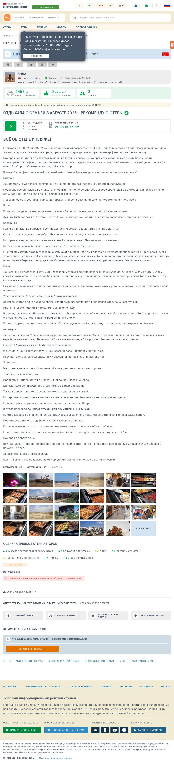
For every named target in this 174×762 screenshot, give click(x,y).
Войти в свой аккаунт (32, 648)
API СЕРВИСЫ (146, 686)
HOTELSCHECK (11, 686)
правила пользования (55, 758)
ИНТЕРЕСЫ (53, 17)
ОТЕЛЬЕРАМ (105, 686)
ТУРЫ (24, 27)
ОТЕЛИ (7, 27)
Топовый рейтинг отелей (39, 698)
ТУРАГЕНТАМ (125, 686)
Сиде (95, 54)
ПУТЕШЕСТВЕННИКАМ (79, 686)
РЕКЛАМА (166, 686)
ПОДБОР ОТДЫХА (86, 27)
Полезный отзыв (23, 615)
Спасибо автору (65, 615)
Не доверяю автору (152, 615)
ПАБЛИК (42, 27)
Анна (22, 73)
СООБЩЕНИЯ (36, 17)
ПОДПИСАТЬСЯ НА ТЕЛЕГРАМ (68, 730)
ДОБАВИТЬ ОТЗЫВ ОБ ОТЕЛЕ (45, 7)
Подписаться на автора (108, 615)
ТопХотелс (8, 36)
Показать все (15, 565)
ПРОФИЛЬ (19, 17)
